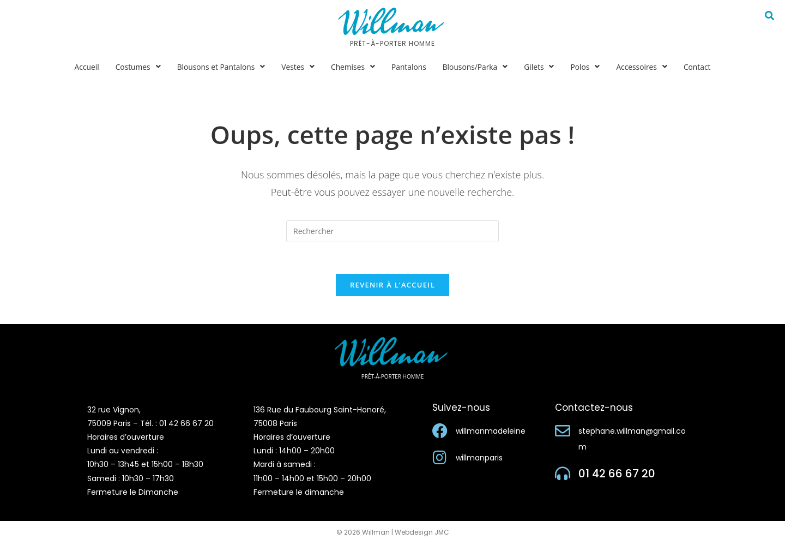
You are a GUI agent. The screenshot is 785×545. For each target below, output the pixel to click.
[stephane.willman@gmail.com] (562, 432)
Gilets (541, 67)
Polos (587, 67)
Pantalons (409, 67)
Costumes (136, 67)
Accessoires (644, 67)
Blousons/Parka (476, 67)
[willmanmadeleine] (440, 432)
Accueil (83, 67)
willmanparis (479, 458)
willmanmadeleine (491, 432)
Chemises (352, 67)
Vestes (297, 67)
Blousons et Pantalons (219, 67)
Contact (700, 67)
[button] (136, 67)
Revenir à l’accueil (392, 286)
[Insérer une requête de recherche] (392, 231)
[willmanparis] (440, 458)
